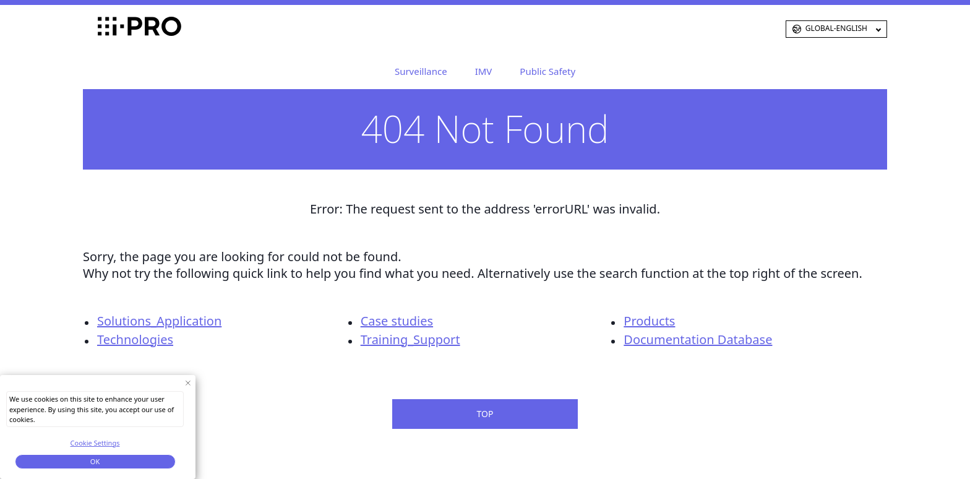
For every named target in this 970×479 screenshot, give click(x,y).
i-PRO (117, 29)
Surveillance (421, 71)
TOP (485, 414)
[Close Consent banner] (187, 383)
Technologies (135, 339)
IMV (483, 71)
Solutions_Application (159, 321)
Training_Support (410, 339)
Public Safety (547, 71)
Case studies (397, 321)
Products (649, 321)
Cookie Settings (95, 442)
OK (95, 461)
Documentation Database (698, 339)
